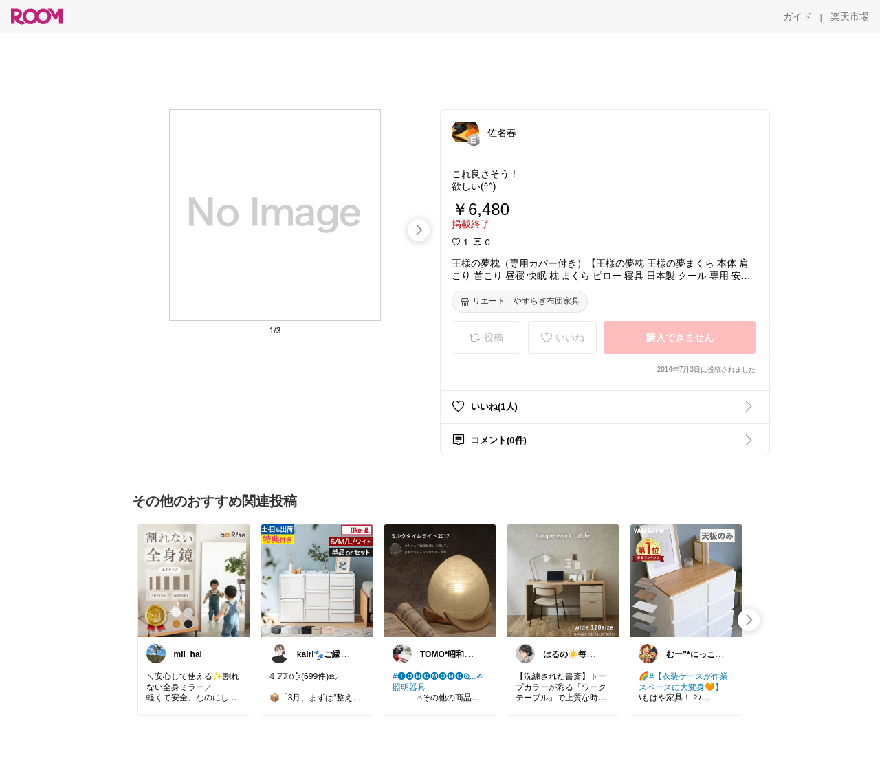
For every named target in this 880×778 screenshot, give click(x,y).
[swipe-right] (419, 230)
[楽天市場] (849, 16)
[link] (194, 580)
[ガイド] (797, 16)
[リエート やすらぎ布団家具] (520, 302)
